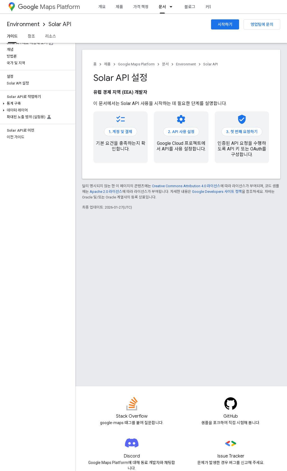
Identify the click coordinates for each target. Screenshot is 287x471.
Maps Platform (49, 7)
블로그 (189, 6)
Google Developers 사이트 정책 (217, 191)
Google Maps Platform (136, 64)
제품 (119, 6)
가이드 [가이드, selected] (12, 36)
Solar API (59, 24)
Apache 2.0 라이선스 (106, 191)
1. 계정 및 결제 (120, 131)
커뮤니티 (212, 6)
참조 (31, 36)
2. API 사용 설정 (181, 131)
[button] (36, 103)
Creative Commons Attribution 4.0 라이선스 (186, 186)
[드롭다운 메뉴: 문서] (172, 6)
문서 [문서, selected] (162, 6)
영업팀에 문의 (262, 24)
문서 (165, 64)
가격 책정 (141, 6)
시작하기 (225, 24)
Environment (23, 24)
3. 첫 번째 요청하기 (242, 131)
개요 (102, 6)
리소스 (50, 36)
